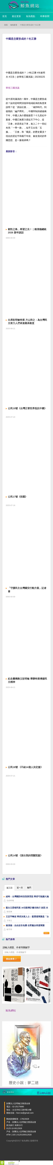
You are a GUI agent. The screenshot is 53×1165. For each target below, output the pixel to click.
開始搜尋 (11, 959)
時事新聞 (44, 16)
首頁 (4, 16)
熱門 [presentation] (29, 888)
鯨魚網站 (11, 1010)
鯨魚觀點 (30, 16)
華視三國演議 (12, 88)
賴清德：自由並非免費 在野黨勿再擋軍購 (25, 925)
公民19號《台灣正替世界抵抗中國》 (27, 408)
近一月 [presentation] (20, 888)
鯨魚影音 (13, 25)
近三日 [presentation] (9, 888)
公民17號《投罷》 (17, 496)
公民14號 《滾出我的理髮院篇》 (25, 855)
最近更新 (16, 16)
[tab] (9, 888)
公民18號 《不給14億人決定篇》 (25, 767)
